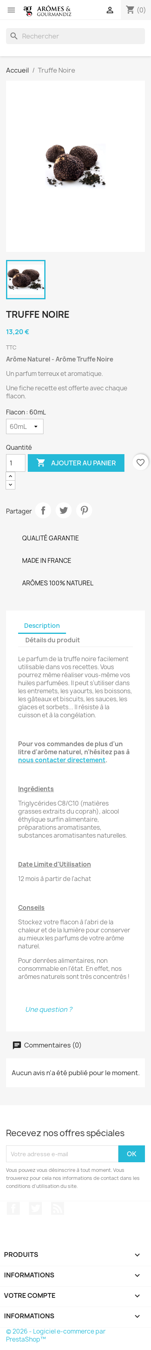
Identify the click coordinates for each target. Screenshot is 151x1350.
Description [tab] (42, 625)
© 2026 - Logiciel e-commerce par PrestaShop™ (55, 1335)
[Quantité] (15, 463)
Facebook (13, 1208)
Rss (57, 1208)
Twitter (35, 1208)
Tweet (64, 510)
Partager (43, 510)
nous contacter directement (61, 760)
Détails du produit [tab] (52, 640)
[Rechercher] (75, 36)
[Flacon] (24, 426)
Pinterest (84, 510)
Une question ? (48, 1009)
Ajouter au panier (76, 463)
